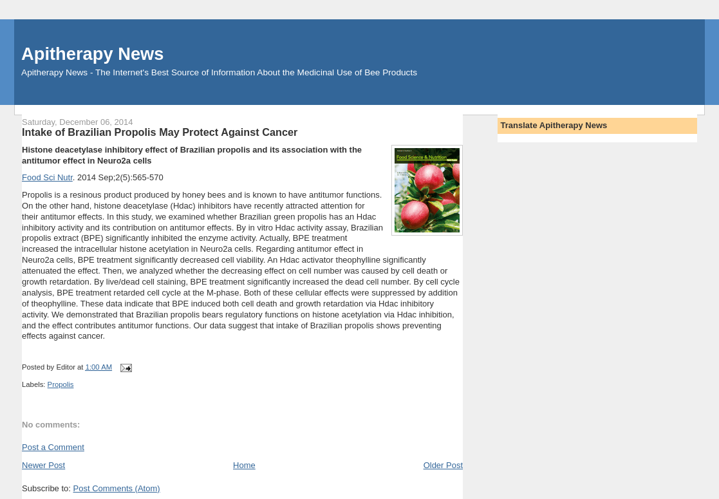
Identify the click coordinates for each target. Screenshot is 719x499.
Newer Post (43, 465)
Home (244, 465)
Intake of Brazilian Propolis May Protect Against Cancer (159, 132)
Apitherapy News (92, 54)
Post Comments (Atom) (116, 488)
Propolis (61, 384)
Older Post (443, 465)
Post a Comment (53, 447)
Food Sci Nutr (47, 177)
